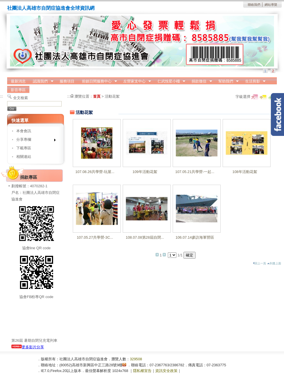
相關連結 (23, 156)
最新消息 (18, 81)
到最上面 (274, 263)
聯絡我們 (254, 4)
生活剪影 (253, 81)
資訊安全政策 (166, 371)
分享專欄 (34, 140)
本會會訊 (23, 131)
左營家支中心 (135, 81)
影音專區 (18, 90)
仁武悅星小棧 (169, 81)
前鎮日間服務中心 (97, 81)
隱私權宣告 (142, 371)
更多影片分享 (27, 347)
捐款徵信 (200, 81)
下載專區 (23, 148)
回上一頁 (259, 263)
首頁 (96, 96)
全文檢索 (20, 98)
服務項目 (67, 81)
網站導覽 (271, 4)
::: (1, 96)
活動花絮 (112, 96)
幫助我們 (227, 81)
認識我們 (41, 81)
